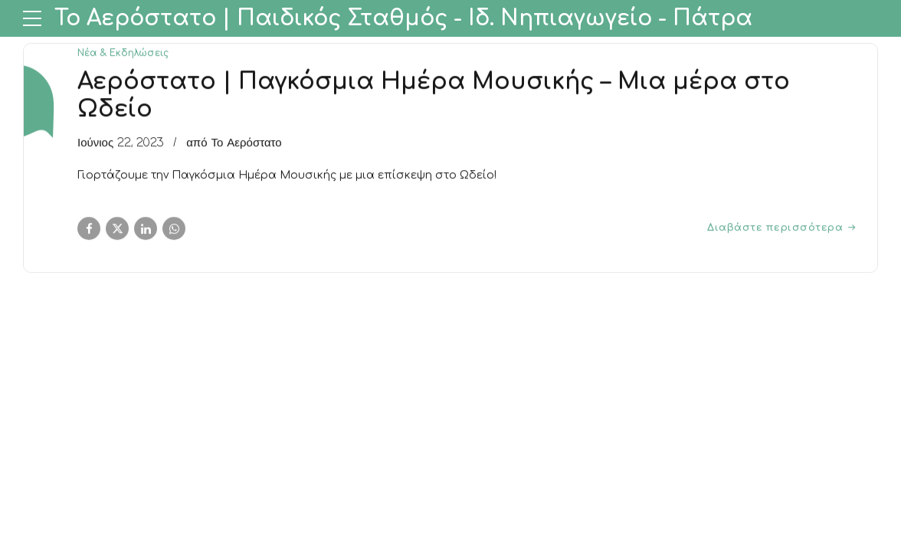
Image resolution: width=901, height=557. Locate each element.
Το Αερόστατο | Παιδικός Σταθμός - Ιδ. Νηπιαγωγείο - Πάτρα (403, 18)
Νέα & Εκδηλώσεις (123, 53)
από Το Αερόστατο (234, 144)
